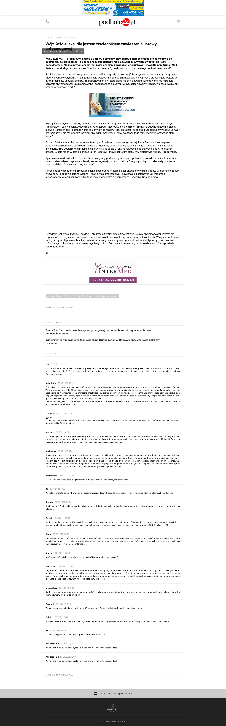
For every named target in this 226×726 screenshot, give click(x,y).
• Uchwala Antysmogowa (106, 296)
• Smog (67, 296)
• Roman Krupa (54, 296)
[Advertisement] (113, 205)
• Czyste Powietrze (82, 296)
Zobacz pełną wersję (115, 693)
